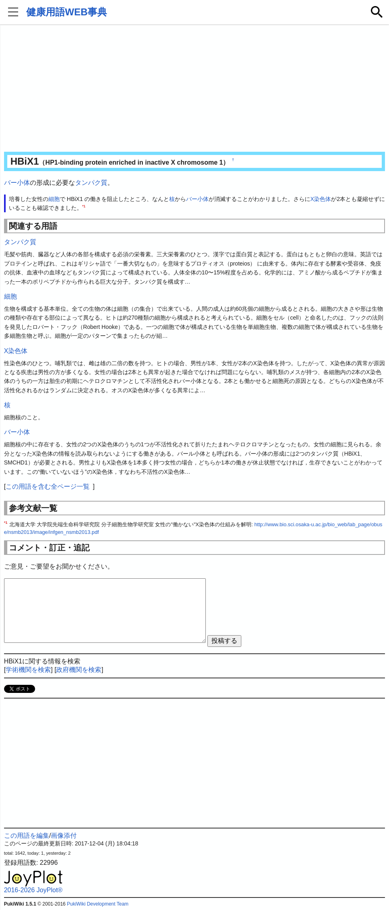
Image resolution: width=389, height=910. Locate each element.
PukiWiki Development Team (98, 904)
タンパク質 (91, 182)
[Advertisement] (194, 88)
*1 (84, 206)
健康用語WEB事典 (66, 11)
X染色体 (320, 199)
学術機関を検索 (28, 669)
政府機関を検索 (78, 669)
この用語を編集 (26, 835)
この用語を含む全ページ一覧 (48, 486)
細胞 (54, 199)
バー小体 (17, 182)
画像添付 (64, 835)
